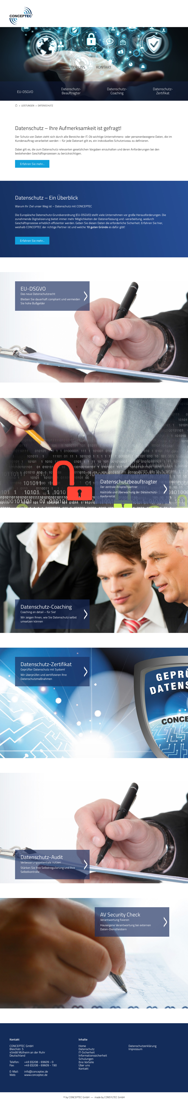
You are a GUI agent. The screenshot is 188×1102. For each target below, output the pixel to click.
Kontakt (83, 1068)
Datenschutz (86, 1049)
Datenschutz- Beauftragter (71, 91)
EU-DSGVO (25, 91)
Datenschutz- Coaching (117, 91)
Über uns (84, 1065)
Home (82, 1045)
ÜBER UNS (125, 14)
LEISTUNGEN (60, 14)
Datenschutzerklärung (142, 1045)
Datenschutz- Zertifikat (163, 91)
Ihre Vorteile (86, 1062)
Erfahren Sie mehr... (32, 164)
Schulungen (86, 1058)
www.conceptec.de (35, 1074)
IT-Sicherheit (87, 1052)
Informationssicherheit (93, 1055)
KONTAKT (152, 14)
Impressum (135, 1049)
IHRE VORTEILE (94, 14)
